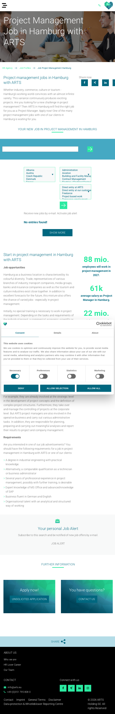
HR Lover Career (12, 664)
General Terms (37, 699)
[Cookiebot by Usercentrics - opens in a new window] (98, 324)
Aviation (75, 173)
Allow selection (57, 388)
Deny (21, 388)
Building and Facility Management (75, 176)
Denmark (39, 179)
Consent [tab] (20, 332)
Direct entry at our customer (75, 190)
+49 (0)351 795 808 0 (19, 692)
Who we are (10, 659)
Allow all (93, 388)
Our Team (9, 670)
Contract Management (75, 179)
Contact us (87, 599)
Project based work (75, 196)
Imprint (20, 699)
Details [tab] (57, 332)
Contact (8, 699)
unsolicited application (29, 599)
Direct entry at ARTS (75, 187)
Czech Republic (39, 176)
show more (58, 232)
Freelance (75, 193)
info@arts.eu (14, 687)
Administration (75, 170)
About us (10, 652)
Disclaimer (55, 699)
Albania (39, 170)
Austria (39, 173)
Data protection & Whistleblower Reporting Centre (33, 703)
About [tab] (95, 332)
